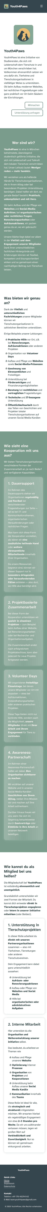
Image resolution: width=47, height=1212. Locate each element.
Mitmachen (34, 105)
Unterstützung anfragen (27, 112)
